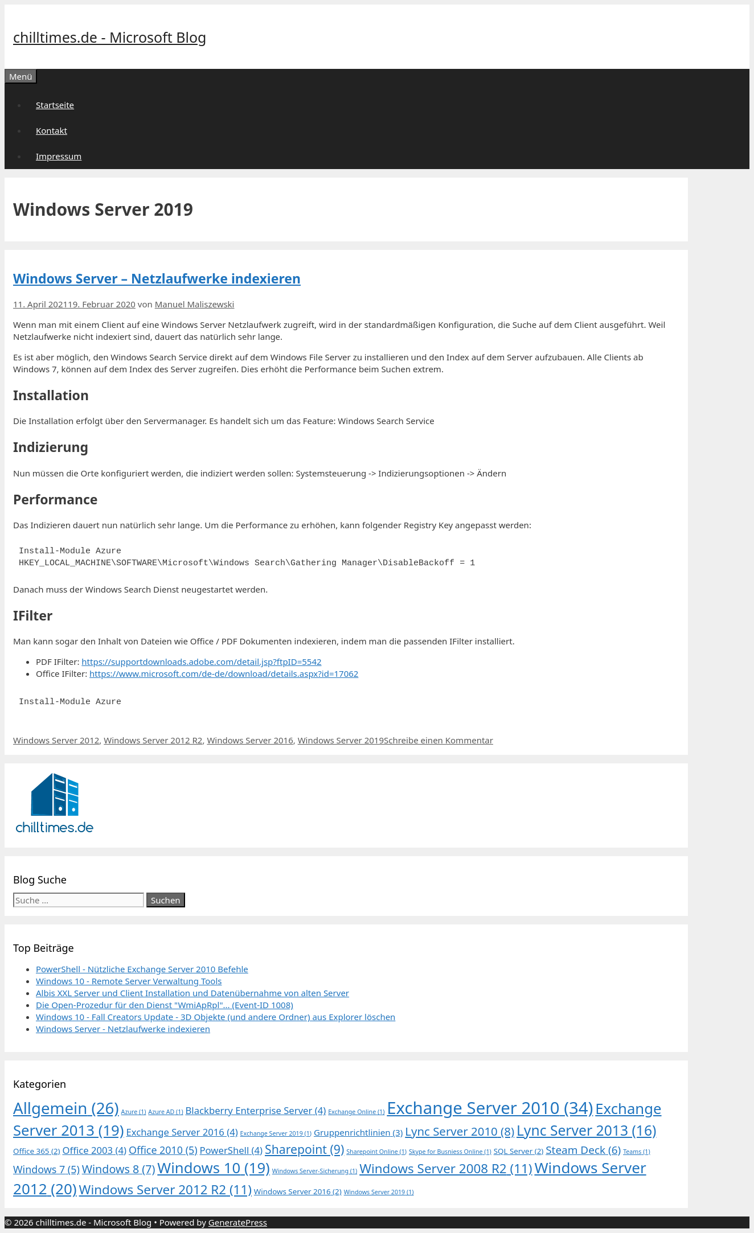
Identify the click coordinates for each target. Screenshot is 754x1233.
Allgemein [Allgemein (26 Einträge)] (66, 1108)
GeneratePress (237, 1222)
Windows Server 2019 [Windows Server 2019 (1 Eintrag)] (379, 1192)
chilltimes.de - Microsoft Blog (109, 37)
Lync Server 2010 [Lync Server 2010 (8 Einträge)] (459, 1131)
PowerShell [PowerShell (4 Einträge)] (231, 1150)
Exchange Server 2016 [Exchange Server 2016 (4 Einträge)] (181, 1132)
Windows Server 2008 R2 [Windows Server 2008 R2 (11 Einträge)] (445, 1168)
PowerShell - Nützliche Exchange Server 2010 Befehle (142, 969)
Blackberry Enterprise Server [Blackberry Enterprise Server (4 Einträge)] (256, 1110)
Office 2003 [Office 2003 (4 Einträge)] (94, 1150)
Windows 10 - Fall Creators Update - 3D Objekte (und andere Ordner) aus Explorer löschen (215, 1016)
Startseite (55, 104)
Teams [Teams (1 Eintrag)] (636, 1152)
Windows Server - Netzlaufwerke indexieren (123, 1028)
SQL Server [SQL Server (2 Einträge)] (519, 1151)
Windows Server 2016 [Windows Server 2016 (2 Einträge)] (298, 1191)
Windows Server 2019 (341, 740)
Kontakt (51, 130)
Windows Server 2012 (56, 740)
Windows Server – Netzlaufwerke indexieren (157, 278)
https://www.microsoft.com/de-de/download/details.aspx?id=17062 (223, 673)
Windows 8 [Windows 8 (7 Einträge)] (118, 1169)
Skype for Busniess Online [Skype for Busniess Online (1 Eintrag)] (450, 1152)
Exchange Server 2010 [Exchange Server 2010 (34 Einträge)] (490, 1107)
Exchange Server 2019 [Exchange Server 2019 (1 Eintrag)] (276, 1133)
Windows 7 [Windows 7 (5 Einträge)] (46, 1169)
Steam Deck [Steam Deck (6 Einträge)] (583, 1149)
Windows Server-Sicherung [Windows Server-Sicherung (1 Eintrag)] (315, 1171)
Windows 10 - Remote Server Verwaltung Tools (129, 981)
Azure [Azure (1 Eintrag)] (133, 1112)
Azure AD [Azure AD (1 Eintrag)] (165, 1112)
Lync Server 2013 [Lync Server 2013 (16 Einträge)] (586, 1130)
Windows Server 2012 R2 (153, 740)
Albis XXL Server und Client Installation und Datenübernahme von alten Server (192, 992)
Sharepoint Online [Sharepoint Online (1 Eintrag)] (376, 1152)
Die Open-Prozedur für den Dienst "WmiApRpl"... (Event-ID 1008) (164, 1004)
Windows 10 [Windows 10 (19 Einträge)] (213, 1168)
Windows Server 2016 (250, 740)
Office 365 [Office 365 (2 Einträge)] (36, 1151)
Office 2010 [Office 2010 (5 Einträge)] (163, 1150)
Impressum (58, 156)
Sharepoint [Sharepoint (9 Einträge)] (304, 1149)
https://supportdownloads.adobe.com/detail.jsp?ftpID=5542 (201, 661)
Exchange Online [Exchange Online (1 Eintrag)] (356, 1112)
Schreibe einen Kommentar (438, 740)
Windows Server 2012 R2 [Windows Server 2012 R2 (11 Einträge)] (165, 1189)
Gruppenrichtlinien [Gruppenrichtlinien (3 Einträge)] (358, 1132)
